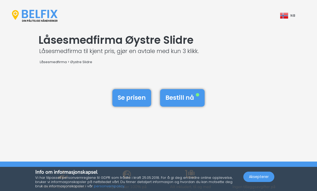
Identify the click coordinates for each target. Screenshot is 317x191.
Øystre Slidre (81, 62)
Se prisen (132, 97)
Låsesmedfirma (53, 62)
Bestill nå (182, 97)
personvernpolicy (109, 186)
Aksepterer (259, 176)
